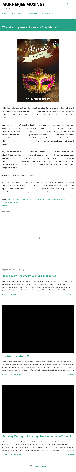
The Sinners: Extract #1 (15, 356)
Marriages (55, 199)
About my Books (47, 14)
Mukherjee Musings (23, 4)
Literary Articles (17, 14)
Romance (62, 199)
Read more (70, 295)
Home (4, 14)
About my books (14, 199)
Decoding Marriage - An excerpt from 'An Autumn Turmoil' (36, 436)
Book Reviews (32, 14)
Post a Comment (15, 375)
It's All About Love (34, 199)
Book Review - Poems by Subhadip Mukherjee (29, 275)
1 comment (13, 295)
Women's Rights (20, 202)
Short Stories (7, 202)
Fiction (24, 199)
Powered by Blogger (38, 466)
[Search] (67, 3)
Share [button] (4, 205)
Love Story (46, 199)
